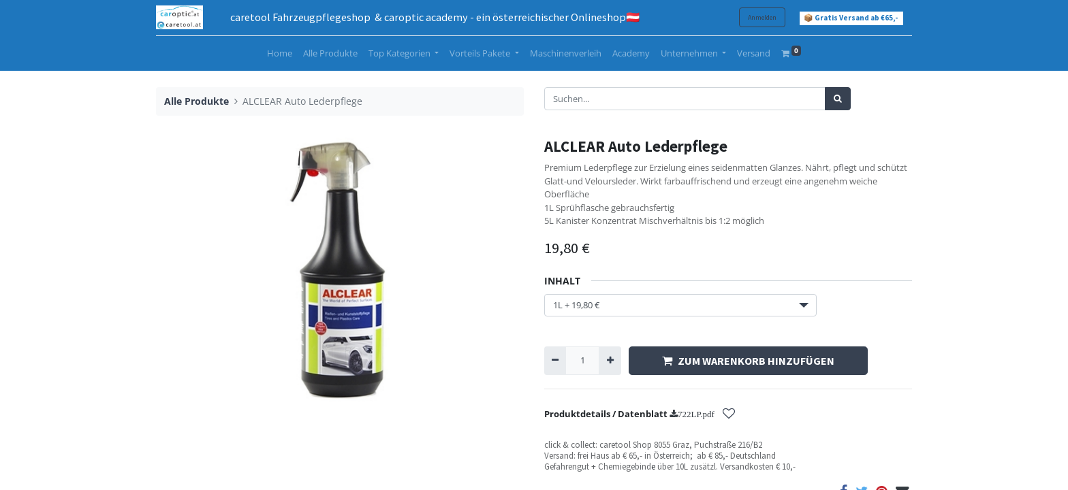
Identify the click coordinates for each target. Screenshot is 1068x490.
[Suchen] (838, 98)
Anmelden (762, 17)
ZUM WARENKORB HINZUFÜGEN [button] (748, 361)
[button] (729, 414)
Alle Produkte (196, 101)
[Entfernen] (555, 360)
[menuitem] (280, 54)
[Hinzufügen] (610, 360)
